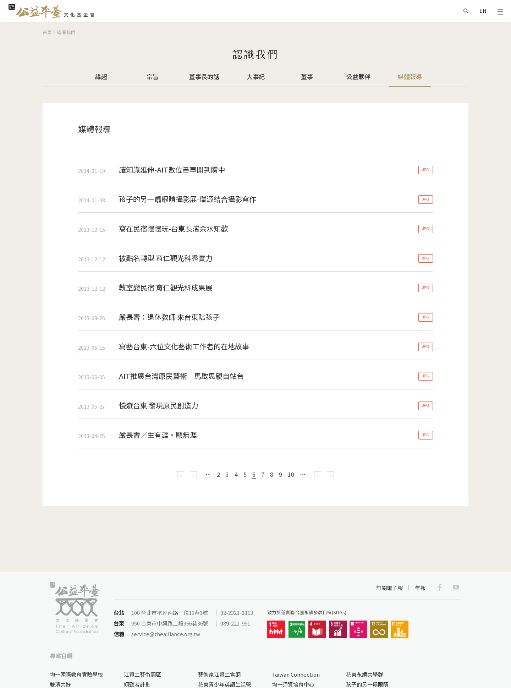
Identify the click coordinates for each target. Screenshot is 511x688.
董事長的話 (204, 76)
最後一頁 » (330, 474)
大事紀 (256, 76)
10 (291, 474)
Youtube (456, 587)
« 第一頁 (180, 474)
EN (482, 10)
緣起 (101, 76)
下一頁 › (317, 474)
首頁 (47, 32)
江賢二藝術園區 (142, 674)
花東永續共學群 (364, 674)
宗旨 (153, 76)
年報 (420, 587)
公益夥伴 (358, 76)
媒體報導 (410, 76)
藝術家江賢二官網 (219, 674)
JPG (425, 170)
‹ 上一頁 (193, 474)
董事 (307, 76)
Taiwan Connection (296, 674)
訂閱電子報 (389, 587)
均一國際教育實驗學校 (76, 674)
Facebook (439, 587)
